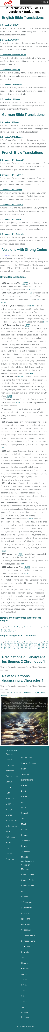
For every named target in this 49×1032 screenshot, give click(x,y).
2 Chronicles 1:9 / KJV (9, 25)
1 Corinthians (26, 902)
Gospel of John (27, 886)
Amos (23, 807)
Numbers (10, 771)
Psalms (9, 853)
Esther (8, 842)
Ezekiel (24, 785)
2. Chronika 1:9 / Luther (10, 122)
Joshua (9, 782)
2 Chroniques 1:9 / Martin (10, 219)
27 (9, 648)
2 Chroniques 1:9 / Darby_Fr (11, 205)
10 (31, 627)
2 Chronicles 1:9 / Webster (11, 84)
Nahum (24, 829)
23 (39, 645)
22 (34, 645)
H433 (31, 306)
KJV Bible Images (29, 693)
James (24, 974)
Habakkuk (25, 835)
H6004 (21, 377)
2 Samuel (10, 804)
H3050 (39, 299)
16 (9, 630)
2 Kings (9, 815)
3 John (24, 1002)
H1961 (30, 293)
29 (18, 648)
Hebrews (25, 968)
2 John (24, 996)
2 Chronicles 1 (6, 255)
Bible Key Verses (15, 693)
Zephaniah (25, 840)
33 (34, 648)
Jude (23, 1007)
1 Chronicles (11, 820)
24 (43, 645)
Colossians (26, 930)
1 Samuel (10, 798)
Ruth (8, 793)
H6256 (25, 283)
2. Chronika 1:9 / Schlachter (11, 137)
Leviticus (10, 765)
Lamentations (27, 780)
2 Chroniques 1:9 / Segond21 (12, 160)
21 (30, 645)
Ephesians (25, 919)
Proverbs (10, 859)
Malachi (24, 857)
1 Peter (24, 979)
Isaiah (23, 769)
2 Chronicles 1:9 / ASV (9, 40)
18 (18, 645)
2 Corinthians (26, 908)
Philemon (25, 963)
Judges (9, 787)
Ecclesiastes (26, 758)
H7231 (31, 590)
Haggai (24, 846)
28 (13, 648)
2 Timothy (25, 952)
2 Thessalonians (28, 941)
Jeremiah (25, 774)
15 (5, 630)
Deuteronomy (12, 776)
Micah (23, 824)
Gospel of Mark (27, 875)
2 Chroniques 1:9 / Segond (11, 190)
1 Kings (9, 809)
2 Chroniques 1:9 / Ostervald (12, 234)
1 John (24, 990)
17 (13, 630)
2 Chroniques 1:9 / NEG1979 (11, 175)
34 (39, 648)
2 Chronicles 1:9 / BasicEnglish (13, 55)
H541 (3, 448)
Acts (23, 891)
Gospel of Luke (27, 880)
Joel (23, 802)
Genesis (9, 754)
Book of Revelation (25, 1015)
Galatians (25, 913)
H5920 (31, 519)
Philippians (25, 924)
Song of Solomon (28, 763)
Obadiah (24, 813)
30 (22, 648)
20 (26, 645)
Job (7, 848)
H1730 (18, 402)
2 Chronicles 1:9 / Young (10, 99)
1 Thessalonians (28, 935)
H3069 (3, 303)
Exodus (9, 760)
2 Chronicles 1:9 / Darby (10, 70)
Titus (23, 957)
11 (35, 627)
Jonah (23, 818)
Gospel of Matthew (25, 867)
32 (30, 648)
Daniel (23, 791)
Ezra (8, 831)
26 (5, 648)
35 (43, 648)
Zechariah (25, 852)
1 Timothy (25, 946)
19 (22, 645)
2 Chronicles (11, 826)
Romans (24, 897)
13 (44, 627)
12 (39, 627)
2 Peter (24, 985)
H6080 (27, 567)
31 (26, 648)
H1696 (27, 325)
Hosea (24, 796)
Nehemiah (10, 837)
